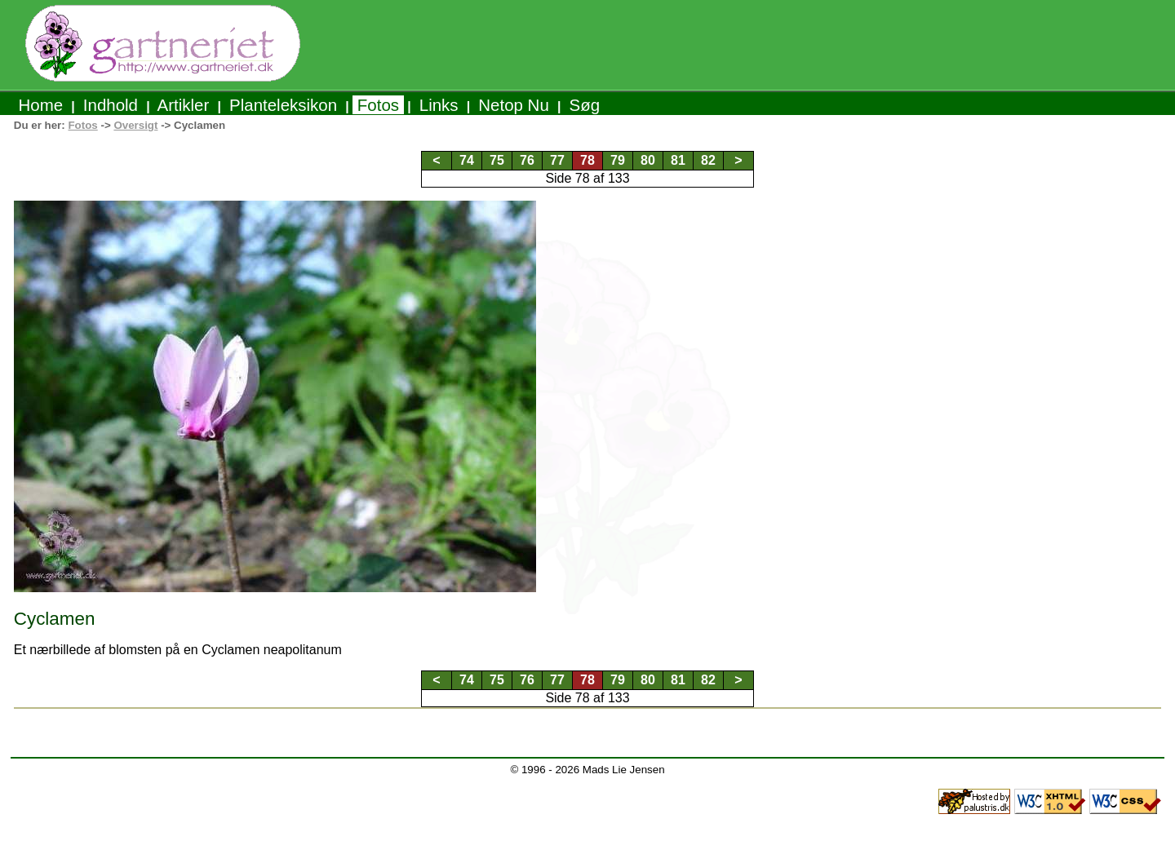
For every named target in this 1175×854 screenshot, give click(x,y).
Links (439, 104)
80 (648, 160)
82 (708, 160)
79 (617, 160)
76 (527, 160)
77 (557, 160)
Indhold (110, 104)
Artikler (183, 104)
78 (587, 160)
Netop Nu (514, 104)
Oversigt (135, 125)
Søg (585, 104)
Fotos (378, 104)
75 (497, 160)
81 (678, 160)
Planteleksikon (282, 104)
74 (466, 160)
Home (41, 104)
